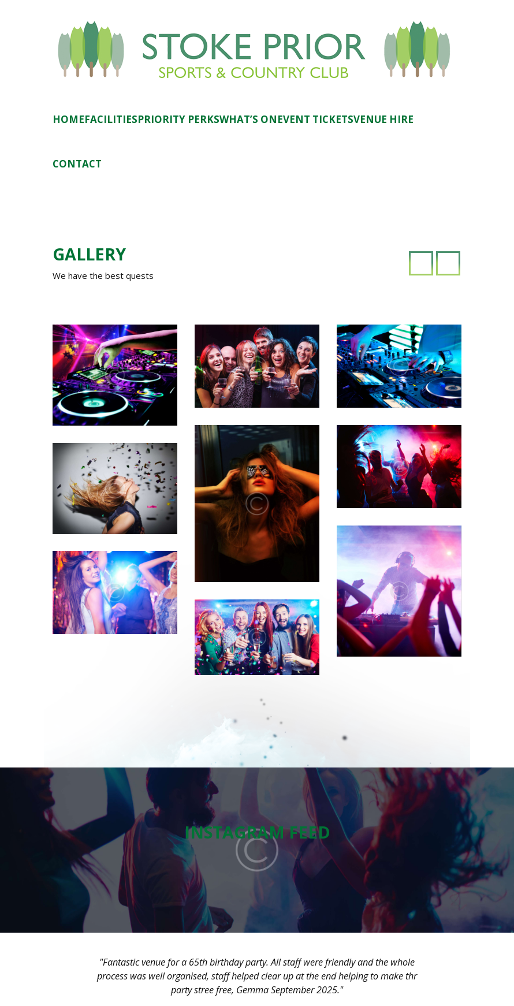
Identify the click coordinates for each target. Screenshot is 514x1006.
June (359, 751)
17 (381, 839)
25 (398, 860)
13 (433, 818)
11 (398, 818)
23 (363, 860)
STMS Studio (372, 989)
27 (433, 860)
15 (345, 839)
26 (415, 860)
